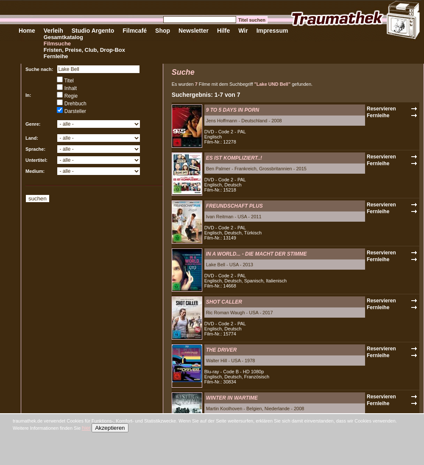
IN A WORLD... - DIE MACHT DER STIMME (256, 254)
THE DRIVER (221, 350)
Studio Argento (93, 30)
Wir (243, 30)
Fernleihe (56, 56)
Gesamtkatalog (63, 37)
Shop (162, 30)
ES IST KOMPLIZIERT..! (234, 158)
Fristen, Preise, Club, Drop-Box (84, 50)
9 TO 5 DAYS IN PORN (232, 110)
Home (27, 30)
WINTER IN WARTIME (232, 398)
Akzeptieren (110, 428)
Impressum (272, 30)
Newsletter (194, 30)
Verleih (53, 30)
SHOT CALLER (224, 302)
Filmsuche (57, 43)
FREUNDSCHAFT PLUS (234, 206)
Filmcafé (135, 30)
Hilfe (223, 30)
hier (86, 428)
